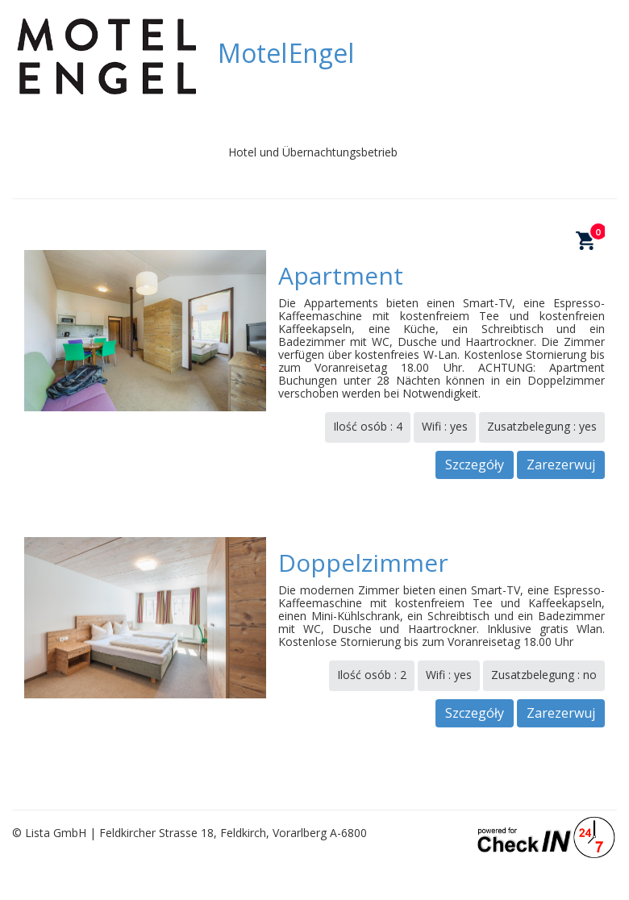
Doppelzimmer (363, 562)
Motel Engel (286, 53)
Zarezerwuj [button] (561, 464)
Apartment (340, 275)
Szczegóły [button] (474, 464)
